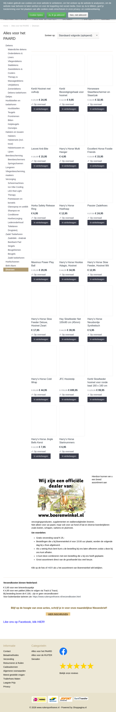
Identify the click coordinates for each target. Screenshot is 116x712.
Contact (7, 651)
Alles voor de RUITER (41, 655)
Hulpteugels (13, 124)
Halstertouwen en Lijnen (16, 150)
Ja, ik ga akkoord (56, 15)
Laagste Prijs (9, 682)
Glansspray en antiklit (18, 206)
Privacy (6, 686)
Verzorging (11, 179)
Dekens (9, 45)
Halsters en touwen (15, 132)
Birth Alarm (11, 265)
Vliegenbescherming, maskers (15, 173)
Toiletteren (13, 226)
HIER (50, 568)
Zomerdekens (14, 89)
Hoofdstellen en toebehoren (13, 102)
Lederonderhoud (15, 222)
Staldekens (13, 65)
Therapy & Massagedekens (15, 79)
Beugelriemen (14, 250)
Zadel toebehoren (16, 258)
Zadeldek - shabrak (17, 238)
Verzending (8, 659)
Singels (11, 246)
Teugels (11, 112)
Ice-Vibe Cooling (15, 187)
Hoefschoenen (12, 262)
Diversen (35, 26)
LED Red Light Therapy (15, 193)
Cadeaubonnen (10, 667)
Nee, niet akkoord (78, 15)
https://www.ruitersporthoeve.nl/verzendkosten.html (57, 596)
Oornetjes (12, 128)
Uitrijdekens (13, 85)
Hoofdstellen (14, 108)
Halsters (12, 136)
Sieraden (35, 659)
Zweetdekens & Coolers (15, 71)
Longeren (10, 167)
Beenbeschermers (16, 159)
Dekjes (9, 96)
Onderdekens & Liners (15, 55)
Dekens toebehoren (17, 92)
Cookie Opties (36, 15)
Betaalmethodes (11, 655)
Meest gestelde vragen (14, 675)
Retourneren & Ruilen (13, 663)
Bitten (10, 120)
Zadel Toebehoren (14, 234)
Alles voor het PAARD (20, 26)
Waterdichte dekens (17, 49)
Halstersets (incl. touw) (15, 142)
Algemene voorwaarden (14, 671)
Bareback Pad (14, 242)
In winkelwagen (41, 109)
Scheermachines (16, 183)
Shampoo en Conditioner (14, 212)
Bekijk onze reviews (69, 673)
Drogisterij (12, 230)
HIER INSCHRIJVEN (58, 614)
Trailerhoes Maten (11, 679)
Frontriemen (13, 116)
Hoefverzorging (15, 218)
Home (5, 26)
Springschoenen (15, 163)
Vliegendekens (15, 61)
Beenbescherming (14, 155)
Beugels (12, 254)
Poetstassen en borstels (15, 201)
